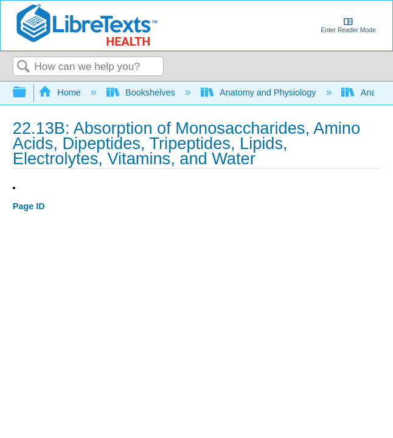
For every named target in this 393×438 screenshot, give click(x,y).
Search (24, 67)
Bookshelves (142, 92)
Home (60, 92)
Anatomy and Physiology (260, 92)
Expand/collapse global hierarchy (27, 92)
